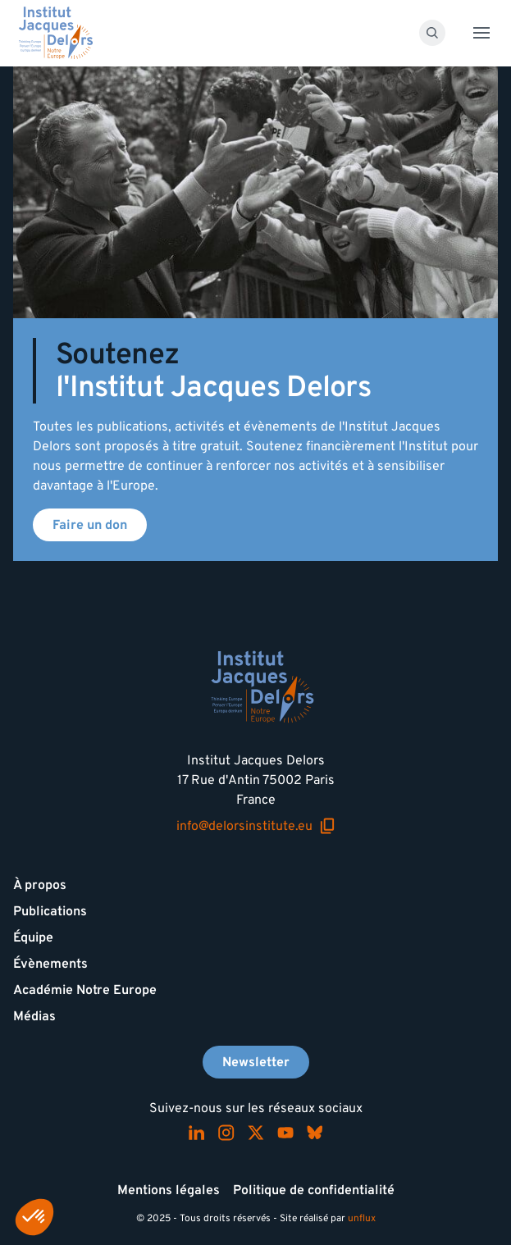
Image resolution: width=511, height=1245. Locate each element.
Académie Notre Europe (85, 990)
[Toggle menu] (481, 32)
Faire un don (89, 525)
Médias (34, 1016)
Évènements (50, 964)
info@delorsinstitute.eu (255, 826)
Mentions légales (168, 1190)
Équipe (33, 937)
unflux (362, 1218)
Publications (50, 911)
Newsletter (256, 1062)
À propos (39, 885)
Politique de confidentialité (314, 1190)
